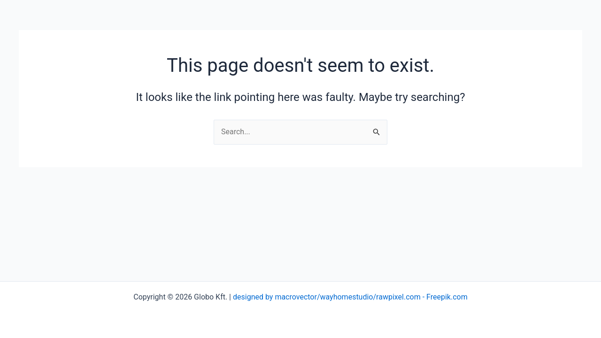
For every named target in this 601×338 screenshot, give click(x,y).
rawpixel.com (398, 296)
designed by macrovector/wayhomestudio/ (304, 296)
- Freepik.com (444, 296)
